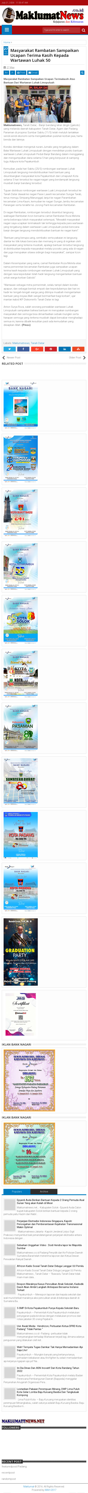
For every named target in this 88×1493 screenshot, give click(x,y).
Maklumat (28, 1486)
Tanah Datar (37, 343)
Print (21, 72)
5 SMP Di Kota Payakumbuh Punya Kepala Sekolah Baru (48, 1308)
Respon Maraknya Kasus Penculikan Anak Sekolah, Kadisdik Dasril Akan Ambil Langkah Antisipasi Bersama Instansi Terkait (50, 1287)
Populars (17, 1191)
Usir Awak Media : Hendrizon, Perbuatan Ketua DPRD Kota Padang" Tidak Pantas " (49, 1328)
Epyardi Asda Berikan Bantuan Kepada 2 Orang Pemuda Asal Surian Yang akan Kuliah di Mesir (50, 1202)
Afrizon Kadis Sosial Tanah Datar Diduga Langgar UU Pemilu (50, 1266)
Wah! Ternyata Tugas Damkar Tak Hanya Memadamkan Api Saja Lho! (50, 1349)
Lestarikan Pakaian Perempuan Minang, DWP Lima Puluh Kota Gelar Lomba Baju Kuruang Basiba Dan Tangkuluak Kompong (48, 1392)
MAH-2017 (50, 1490)
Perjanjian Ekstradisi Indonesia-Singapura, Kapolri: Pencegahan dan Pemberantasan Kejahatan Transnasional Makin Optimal (49, 1224)
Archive (44, 1191)
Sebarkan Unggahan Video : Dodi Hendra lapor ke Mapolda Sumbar (49, 1247)
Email (33, 72)
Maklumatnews (21, 343)
